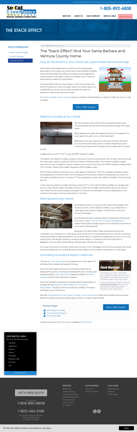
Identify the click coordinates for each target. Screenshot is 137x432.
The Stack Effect (16, 61)
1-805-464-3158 (31, 411)
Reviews (111, 392)
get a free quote (31, 392)
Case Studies (113, 394)
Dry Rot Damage (53, 316)
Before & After (113, 389)
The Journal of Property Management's (107, 221)
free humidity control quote (57, 97)
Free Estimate (124, 16)
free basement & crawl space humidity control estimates (72, 295)
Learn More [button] (46, 428)
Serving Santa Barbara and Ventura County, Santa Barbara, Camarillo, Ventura (102, 2)
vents (95, 136)
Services (61, 16)
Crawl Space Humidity (55, 310)
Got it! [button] (126, 428)
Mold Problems (18, 47)
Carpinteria (13, 346)
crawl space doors (62, 274)
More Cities (20, 373)
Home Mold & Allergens (56, 313)
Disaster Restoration (71, 397)
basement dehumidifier (64, 285)
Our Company (89, 16)
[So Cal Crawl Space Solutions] (21, 12)
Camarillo (12, 343)
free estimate (86, 322)
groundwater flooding (108, 285)
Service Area (107, 16)
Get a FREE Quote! (85, 107)
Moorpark (12, 356)
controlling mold (57, 261)
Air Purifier (67, 405)
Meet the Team (91, 392)
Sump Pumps (68, 403)
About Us (73, 16)
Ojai (10, 365)
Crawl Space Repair (70, 394)
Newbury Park (14, 359)
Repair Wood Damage (18, 52)
